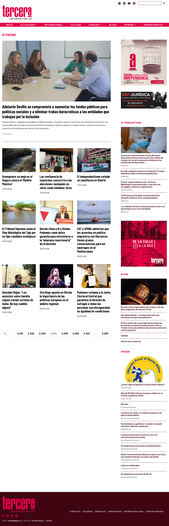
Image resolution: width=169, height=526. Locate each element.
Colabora (87, 511)
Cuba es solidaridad (130, 465)
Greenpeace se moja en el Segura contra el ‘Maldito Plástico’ (17, 180)
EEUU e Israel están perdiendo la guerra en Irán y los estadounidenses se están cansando (143, 455)
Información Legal (134, 511)
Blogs (113, 24)
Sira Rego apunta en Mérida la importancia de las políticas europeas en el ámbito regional (56, 297)
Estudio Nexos (38, 521)
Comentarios (115, 511)
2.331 (20, 333)
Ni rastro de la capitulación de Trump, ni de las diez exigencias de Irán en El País (142, 308)
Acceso (49, 521)
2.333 (42, 333)
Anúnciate (100, 511)
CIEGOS (124, 336)
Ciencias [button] (94, 24)
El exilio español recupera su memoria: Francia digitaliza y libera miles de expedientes (142, 172)
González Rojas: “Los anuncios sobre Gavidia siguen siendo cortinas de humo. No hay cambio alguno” (17, 299)
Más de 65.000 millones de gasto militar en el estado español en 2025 (142, 394)
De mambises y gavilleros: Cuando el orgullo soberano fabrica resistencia (141, 425)
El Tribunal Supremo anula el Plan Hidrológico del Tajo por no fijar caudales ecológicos (19, 232)
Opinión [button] (129, 24)
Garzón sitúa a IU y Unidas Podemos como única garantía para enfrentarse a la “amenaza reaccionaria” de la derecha (56, 236)
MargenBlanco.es (15, 521)
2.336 (76, 333)
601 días (124, 404)
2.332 (31, 333)
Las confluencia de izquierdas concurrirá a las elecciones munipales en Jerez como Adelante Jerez (56, 182)
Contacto (75, 511)
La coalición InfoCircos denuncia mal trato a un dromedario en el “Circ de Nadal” (143, 207)
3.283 (105, 333)
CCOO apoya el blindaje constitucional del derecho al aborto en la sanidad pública (140, 196)
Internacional (54, 24)
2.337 (87, 333)
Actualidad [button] (27, 24)
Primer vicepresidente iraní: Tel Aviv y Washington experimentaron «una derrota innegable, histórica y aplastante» (140, 184)
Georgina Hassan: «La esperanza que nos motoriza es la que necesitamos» (140, 316)
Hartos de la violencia (131, 341)
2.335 (64, 333)
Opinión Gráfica (153, 24)
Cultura (76, 24)
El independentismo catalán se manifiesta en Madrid (93, 178)
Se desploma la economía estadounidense (141, 446)
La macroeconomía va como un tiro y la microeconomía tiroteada (139, 436)
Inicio (9, 24)
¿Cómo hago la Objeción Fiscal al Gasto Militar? (143, 384)
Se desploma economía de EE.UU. (136, 474)
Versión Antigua (155, 511)
